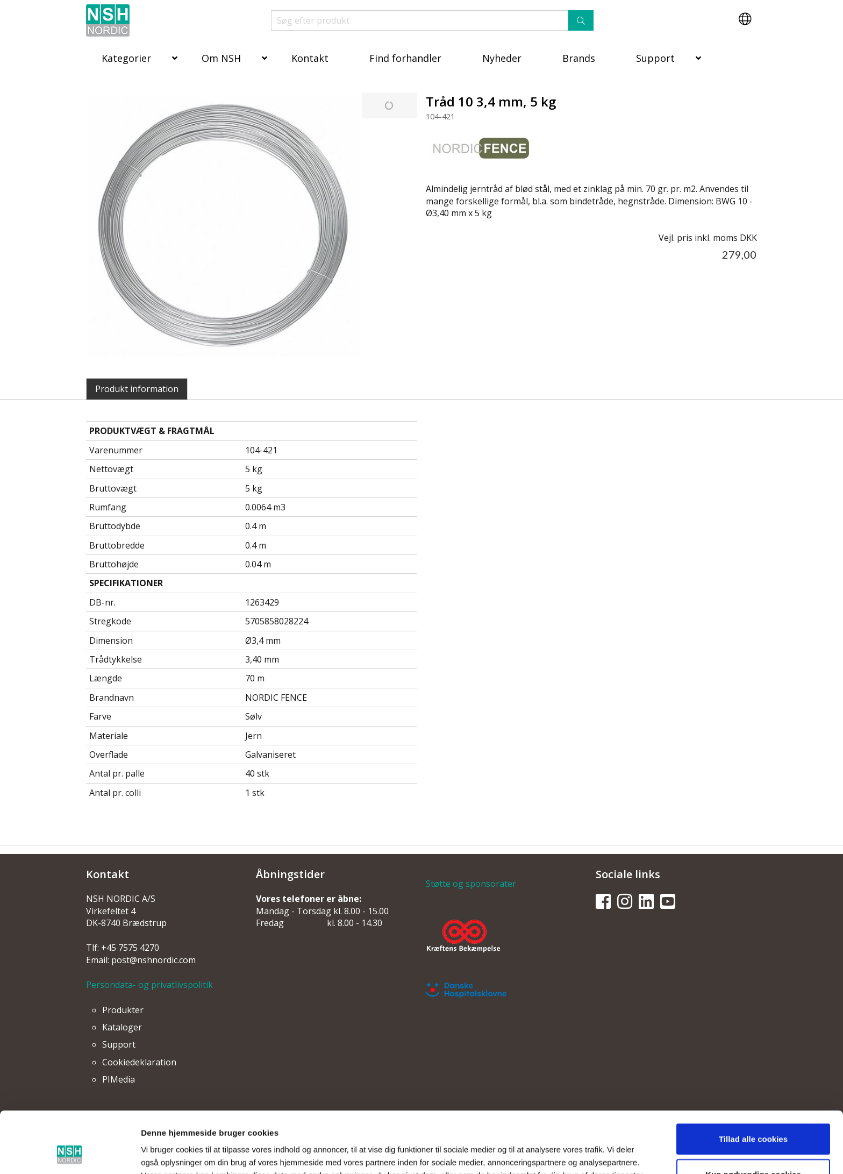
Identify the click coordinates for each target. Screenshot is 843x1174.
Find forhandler (405, 58)
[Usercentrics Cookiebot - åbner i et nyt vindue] (70, 1153)
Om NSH (221, 58)
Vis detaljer (556, 1152)
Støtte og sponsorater (471, 884)
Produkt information (136, 389)
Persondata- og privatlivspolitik (149, 985)
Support (655, 58)
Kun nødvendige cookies (753, 1116)
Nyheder (501, 58)
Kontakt (309, 58)
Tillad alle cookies (753, 1081)
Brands (578, 58)
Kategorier (126, 58)
